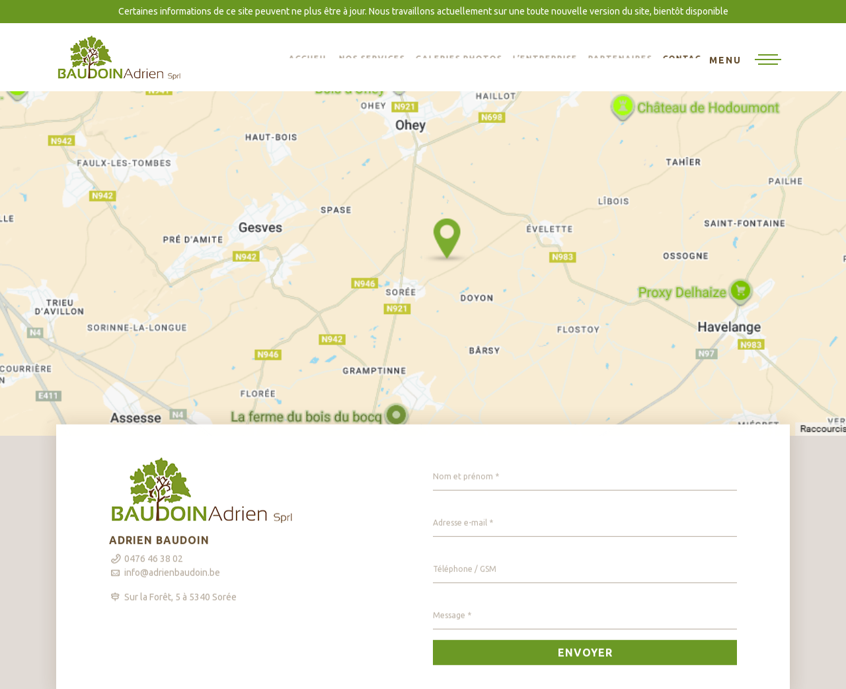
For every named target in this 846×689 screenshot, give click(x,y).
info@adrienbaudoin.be (172, 582)
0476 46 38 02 (153, 568)
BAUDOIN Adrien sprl (119, 57)
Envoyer (585, 662)
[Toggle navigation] (745, 61)
